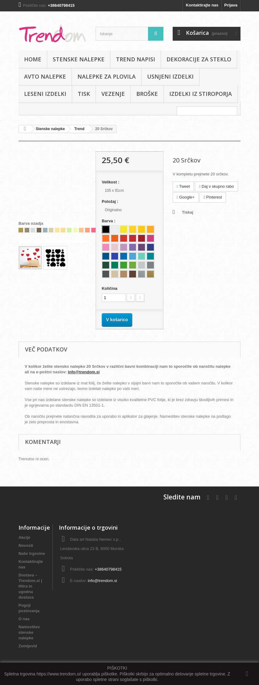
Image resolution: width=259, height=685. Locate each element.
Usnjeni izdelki (170, 76)
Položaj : (110, 201)
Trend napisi (135, 59)
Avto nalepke (45, 76)
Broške (147, 93)
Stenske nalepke (79, 59)
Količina (109, 288)
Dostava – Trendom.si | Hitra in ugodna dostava (30, 586)
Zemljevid (27, 646)
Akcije (24, 537)
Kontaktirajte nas (202, 5)
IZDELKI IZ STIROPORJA (200, 93)
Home (32, 59)
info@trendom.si (84, 372)
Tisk (84, 93)
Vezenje (113, 93)
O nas (24, 619)
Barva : (109, 221)
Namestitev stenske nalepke (29, 632)
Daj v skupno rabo (216, 186)
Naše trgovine (31, 553)
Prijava (230, 5)
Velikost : (111, 182)
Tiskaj (187, 212)
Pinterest (213, 197)
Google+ (186, 197)
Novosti (25, 545)
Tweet (183, 186)
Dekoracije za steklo (198, 59)
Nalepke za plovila (106, 76)
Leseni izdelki (45, 93)
